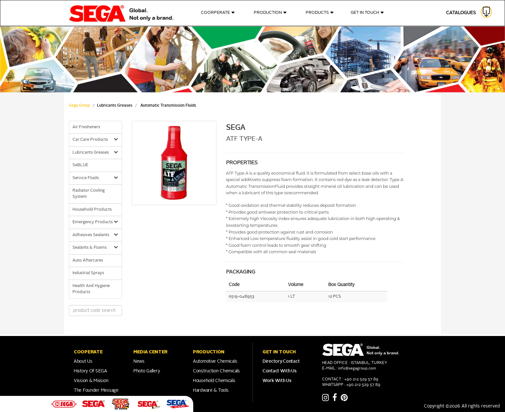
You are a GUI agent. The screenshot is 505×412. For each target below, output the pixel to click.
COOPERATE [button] (88, 351)
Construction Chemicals (216, 371)
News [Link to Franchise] (139, 361)
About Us (83, 361)
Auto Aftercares (87, 260)
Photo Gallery (146, 371)
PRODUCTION (270, 13)
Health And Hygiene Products (91, 289)
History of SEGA (90, 371)
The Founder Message (96, 390)
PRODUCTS (320, 13)
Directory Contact (281, 361)
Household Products (92, 209)
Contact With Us (279, 371)
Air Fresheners (86, 127)
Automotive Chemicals (215, 361)
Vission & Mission (91, 380)
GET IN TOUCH (367, 13)
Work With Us (276, 380)
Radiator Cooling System (88, 193)
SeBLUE (80, 165)
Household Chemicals (214, 380)
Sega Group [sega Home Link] (79, 106)
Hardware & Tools (211, 390)
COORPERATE (218, 13)
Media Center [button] (150, 351)
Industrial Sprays (88, 273)
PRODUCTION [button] (208, 351)
